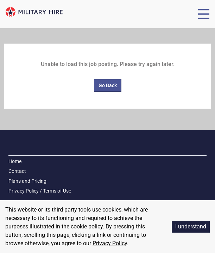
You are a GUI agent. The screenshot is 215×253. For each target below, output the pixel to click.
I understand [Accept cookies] (190, 226)
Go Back (108, 85)
